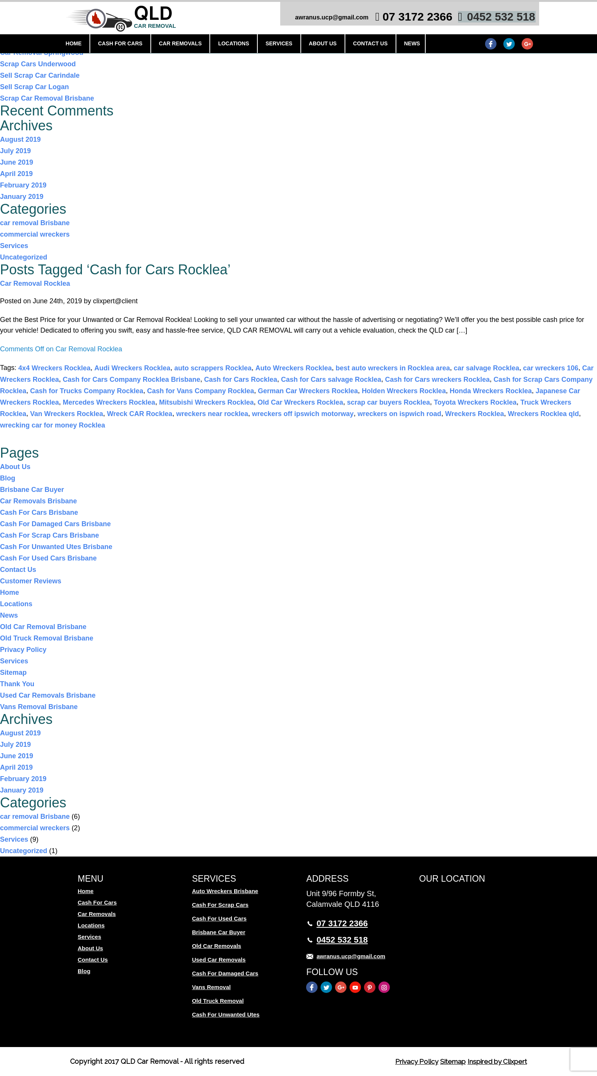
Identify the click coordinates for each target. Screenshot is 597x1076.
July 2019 (15, 151)
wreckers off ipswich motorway (303, 414)
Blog (7, 478)
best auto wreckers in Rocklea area (393, 368)
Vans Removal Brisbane (39, 707)
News (415, 45)
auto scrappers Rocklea (213, 368)
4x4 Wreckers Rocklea (54, 368)
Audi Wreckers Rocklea (132, 368)
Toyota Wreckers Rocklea (475, 402)
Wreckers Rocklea (474, 414)
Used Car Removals (219, 959)
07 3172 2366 (404, 18)
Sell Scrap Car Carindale (40, 75)
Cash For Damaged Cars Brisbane (55, 524)
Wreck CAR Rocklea (139, 414)
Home (85, 45)
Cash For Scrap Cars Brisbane (49, 535)
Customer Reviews (30, 581)
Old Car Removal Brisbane (43, 627)
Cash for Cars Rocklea (240, 379)
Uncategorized (23, 257)
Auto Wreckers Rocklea (293, 368)
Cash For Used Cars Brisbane (48, 558)
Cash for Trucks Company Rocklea (86, 391)
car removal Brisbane (35, 223)
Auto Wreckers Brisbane (225, 891)
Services (286, 45)
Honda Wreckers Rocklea (491, 391)
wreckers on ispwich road (399, 414)
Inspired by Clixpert (495, 1061)
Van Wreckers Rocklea (66, 414)
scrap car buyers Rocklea (388, 402)
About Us (328, 45)
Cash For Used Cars (219, 918)
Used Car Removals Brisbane (48, 695)
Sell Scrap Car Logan (34, 87)
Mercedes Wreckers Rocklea (109, 402)
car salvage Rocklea (486, 368)
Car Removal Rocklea (35, 283)
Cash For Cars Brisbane (39, 512)
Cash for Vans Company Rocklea (200, 391)
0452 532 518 (488, 18)
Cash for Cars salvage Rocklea (331, 379)
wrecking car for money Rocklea (52, 425)
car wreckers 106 (550, 368)
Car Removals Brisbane (38, 501)
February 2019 (23, 185)
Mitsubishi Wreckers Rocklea (206, 402)
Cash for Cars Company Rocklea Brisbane (131, 379)
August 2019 (20, 139)
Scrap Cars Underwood (38, 64)
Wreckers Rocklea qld (543, 414)
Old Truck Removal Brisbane (46, 638)
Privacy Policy (23, 649)
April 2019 (16, 174)
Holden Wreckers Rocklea (404, 391)
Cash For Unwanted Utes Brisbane (56, 547)
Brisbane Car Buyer (32, 489)
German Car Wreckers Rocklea (308, 391)
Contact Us (375, 45)
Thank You (17, 684)
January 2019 (21, 196)
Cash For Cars (131, 45)
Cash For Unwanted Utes (226, 1014)
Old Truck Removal (218, 1001)
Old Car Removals (216, 946)
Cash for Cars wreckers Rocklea (437, 379)
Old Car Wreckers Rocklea (300, 402)
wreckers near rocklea (212, 414)
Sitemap (13, 672)
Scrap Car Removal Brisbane (47, 98)
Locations (241, 45)
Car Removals (189, 45)
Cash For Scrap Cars (220, 904)
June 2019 (16, 162)
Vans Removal (211, 987)
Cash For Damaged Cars (225, 973)
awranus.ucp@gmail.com (318, 19)
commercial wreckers (35, 234)
